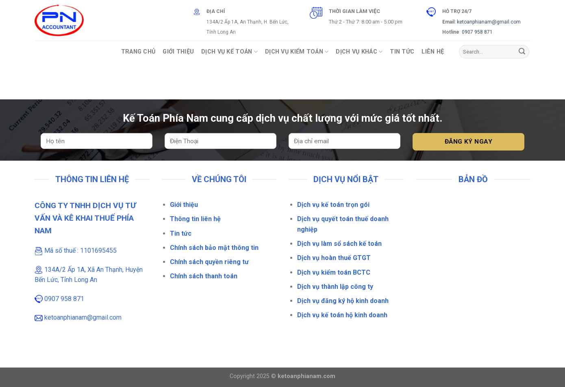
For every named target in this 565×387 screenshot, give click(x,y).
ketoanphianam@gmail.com (489, 22)
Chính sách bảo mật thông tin (214, 248)
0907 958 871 (477, 32)
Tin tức (180, 233)
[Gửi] (522, 52)
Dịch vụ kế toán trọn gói (333, 205)
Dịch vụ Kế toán (229, 52)
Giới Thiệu (178, 51)
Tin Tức (402, 51)
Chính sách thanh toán (203, 276)
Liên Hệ (433, 51)
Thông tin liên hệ (195, 219)
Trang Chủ (138, 51)
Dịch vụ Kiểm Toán (296, 52)
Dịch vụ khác (359, 52)
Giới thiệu (184, 205)
